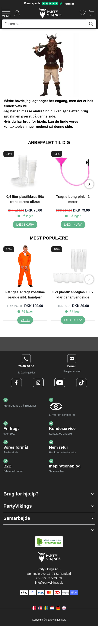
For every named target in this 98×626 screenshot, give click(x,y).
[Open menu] (6, 12)
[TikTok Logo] (81, 382)
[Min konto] (17, 13)
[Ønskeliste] (83, 13)
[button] (49, 494)
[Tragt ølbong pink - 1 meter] (73, 224)
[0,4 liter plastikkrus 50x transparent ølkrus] (25, 224)
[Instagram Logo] (38, 382)
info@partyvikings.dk (49, 582)
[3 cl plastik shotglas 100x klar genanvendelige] (73, 320)
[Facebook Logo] (16, 382)
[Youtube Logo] (59, 382)
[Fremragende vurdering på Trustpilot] (49, 3)
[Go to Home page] (50, 13)
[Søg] (91, 23)
